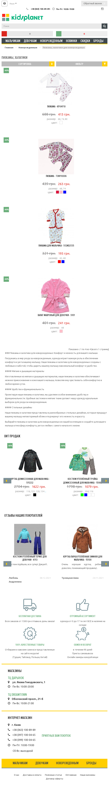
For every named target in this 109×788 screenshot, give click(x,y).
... (45, 491)
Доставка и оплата (32, 775)
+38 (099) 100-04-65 (23, 739)
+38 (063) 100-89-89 (23, 729)
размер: (51, 119)
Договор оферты (54, 779)
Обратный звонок (94, 3)
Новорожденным (51, 41)
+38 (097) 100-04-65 (23, 734)
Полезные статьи (53, 775)
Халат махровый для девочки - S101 (56, 315)
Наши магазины (87, 775)
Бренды (98, 41)
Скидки (85, 41)
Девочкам (30, 41)
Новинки (71, 41)
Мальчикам (12, 41)
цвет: (54, 122)
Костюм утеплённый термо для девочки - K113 (30, 558)
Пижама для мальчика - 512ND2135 (56, 245)
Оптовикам (70, 775)
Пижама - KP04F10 (56, 106)
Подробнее (56, 130)
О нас (16, 775)
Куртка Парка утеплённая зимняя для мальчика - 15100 (82, 558)
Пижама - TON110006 (56, 176)
